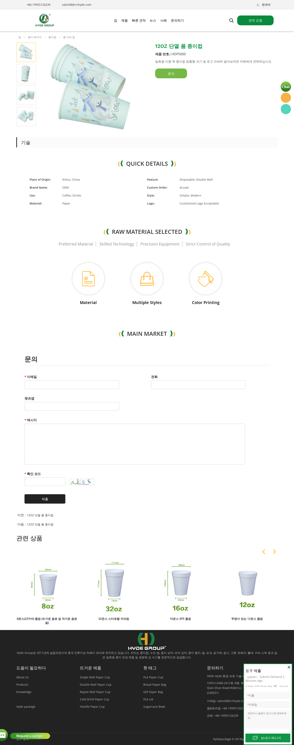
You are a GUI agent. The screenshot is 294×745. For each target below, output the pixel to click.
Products (22, 684)
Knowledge (23, 692)
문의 (171, 73)
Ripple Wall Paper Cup (95, 692)
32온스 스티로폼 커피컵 (113, 619)
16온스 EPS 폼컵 (180, 619)
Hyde (286, 98)
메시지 (30, 420)
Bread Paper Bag (154, 684)
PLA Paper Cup (153, 677)
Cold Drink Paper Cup (94, 699)
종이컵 (52, 37)
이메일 (30, 377)
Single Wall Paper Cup (95, 677)
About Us (22, 677)
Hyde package (25, 707)
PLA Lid (148, 699)
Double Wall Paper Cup (95, 684)
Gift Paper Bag (153, 692)
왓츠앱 (29, 398)
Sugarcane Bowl (154, 707)
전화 (154, 377)
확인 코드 (32, 474)
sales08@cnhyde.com (76, 5)
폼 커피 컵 (69, 37)
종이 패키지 (35, 37)
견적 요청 (255, 20)
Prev (21, 131)
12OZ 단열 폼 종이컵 (40, 515)
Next (31, 131)
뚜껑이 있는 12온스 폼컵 (247, 619)
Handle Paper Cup (92, 707)
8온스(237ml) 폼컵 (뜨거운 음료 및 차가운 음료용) (47, 621)
